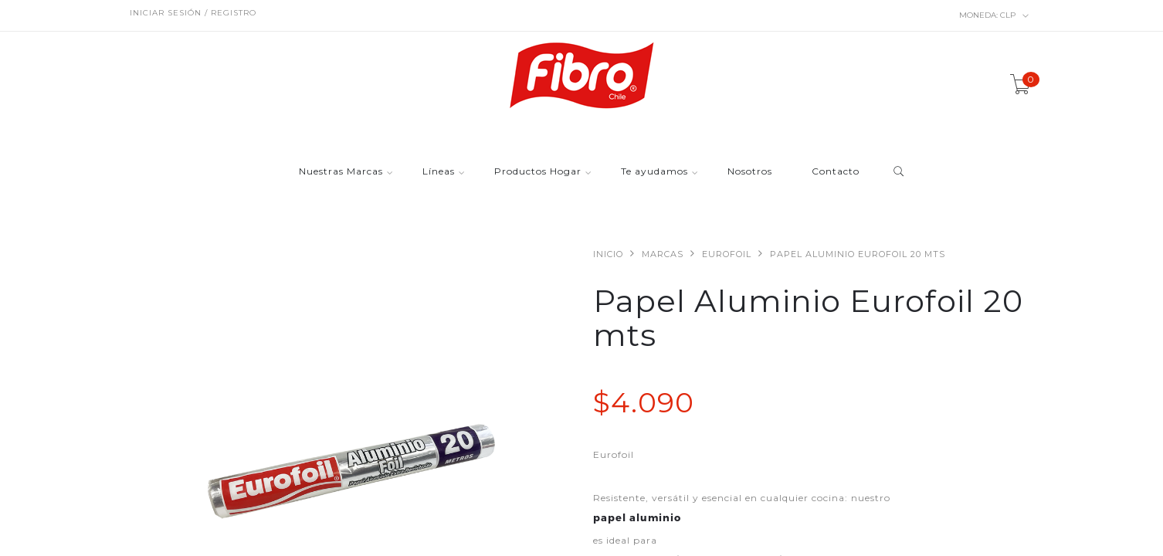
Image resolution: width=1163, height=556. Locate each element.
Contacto (836, 172)
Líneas (438, 172)
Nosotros (749, 172)
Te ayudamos (654, 172)
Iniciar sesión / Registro (193, 13)
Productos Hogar (538, 172)
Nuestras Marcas (341, 172)
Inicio (608, 254)
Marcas (662, 254)
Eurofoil (726, 254)
